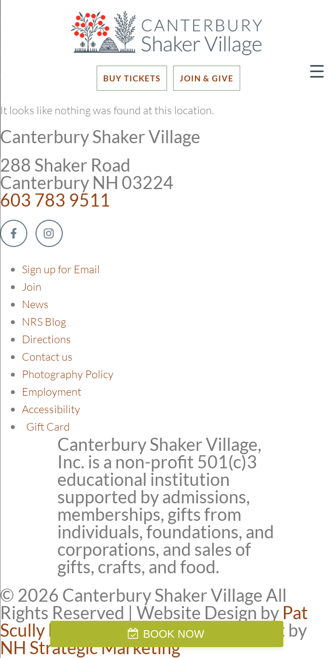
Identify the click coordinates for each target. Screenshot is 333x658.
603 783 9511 (55, 199)
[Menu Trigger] (316, 70)
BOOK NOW (173, 634)
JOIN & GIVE (207, 78)
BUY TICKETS (131, 78)
